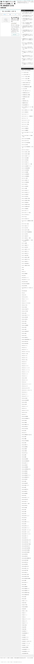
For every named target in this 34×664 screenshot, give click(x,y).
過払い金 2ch (24, 294)
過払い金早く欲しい (25, 452)
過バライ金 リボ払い (25, 126)
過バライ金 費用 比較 (25, 202)
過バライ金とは (24, 216)
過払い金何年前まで (25, 426)
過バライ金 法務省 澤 (25, 194)
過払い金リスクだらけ (25, 410)
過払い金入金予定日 (25, 428)
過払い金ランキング (25, 406)
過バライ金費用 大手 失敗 (26, 265)
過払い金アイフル (24, 345)
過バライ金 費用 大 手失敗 (26, 198)
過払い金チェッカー (25, 373)
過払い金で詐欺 (24, 377)
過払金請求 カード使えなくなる (26, 641)
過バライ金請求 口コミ (25, 253)
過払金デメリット (24, 614)
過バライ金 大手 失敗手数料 (26, 138)
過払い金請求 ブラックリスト (26, 533)
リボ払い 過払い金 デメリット (26, 90)
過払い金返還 (24, 584)
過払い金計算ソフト (25, 501)
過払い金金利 (24, 598)
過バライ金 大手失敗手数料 (26, 142)
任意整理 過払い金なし (25, 100)
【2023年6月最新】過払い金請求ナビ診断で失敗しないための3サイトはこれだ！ (27, 26)
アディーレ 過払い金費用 (25, 78)
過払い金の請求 (24, 404)
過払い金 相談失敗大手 (25, 331)
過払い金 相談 (24, 329)
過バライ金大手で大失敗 (25, 229)
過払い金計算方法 (24, 505)
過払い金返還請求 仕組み (25, 592)
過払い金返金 (24, 596)
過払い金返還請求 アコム (25, 588)
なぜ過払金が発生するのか (26, 84)
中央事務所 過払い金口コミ (26, 92)
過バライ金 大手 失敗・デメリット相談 (27, 133)
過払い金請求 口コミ (25, 537)
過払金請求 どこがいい (25, 645)
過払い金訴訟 (24, 509)
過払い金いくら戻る (25, 353)
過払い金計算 (24, 495)
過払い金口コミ (24, 432)
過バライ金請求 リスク (25, 251)
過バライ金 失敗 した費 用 (26, 151)
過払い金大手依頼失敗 (25, 440)
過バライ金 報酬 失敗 (25, 128)
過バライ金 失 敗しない (25, 149)
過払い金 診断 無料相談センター (26, 339)
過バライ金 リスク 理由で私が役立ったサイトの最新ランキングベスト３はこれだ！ (27, 43)
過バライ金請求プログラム (26, 259)
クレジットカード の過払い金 (26, 80)
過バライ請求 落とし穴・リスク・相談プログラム (27, 107)
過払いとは (24, 271)
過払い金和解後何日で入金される (27, 434)
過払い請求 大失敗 (25, 281)
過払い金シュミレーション (26, 369)
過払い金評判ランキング (25, 515)
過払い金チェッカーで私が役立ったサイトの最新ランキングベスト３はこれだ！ (27, 63)
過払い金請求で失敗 (25, 570)
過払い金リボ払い (24, 412)
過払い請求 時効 (24, 285)
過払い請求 (24, 275)
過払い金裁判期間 (24, 493)
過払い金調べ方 (24, 517)
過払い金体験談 (24, 422)
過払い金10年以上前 (25, 341)
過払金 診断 (24, 608)
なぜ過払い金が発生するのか (26, 82)
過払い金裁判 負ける (25, 489)
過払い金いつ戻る (24, 359)
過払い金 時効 (24, 323)
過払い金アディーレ (25, 349)
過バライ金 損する (25, 184)
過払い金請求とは (24, 572)
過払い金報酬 (24, 438)
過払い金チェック (24, 375)
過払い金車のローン (25, 582)
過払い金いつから (24, 355)
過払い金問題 (24, 436)
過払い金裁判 (24, 487)
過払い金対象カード (25, 444)
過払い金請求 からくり (25, 525)
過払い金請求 (24, 523)
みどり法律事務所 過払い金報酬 (26, 86)
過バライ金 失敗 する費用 (26, 153)
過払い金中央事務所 (25, 416)
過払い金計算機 (24, 507)
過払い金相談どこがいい (25, 485)
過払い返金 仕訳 (24, 290)
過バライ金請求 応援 (25, 255)
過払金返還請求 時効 (25, 653)
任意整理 (23, 98)
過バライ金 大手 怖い (25, 140)
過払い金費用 (24, 580)
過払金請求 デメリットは (26, 643)
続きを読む (16, 34)
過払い (23, 269)
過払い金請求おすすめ (25, 566)
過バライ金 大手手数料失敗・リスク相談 (27, 147)
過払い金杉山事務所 (13, 23)
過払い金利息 (24, 430)
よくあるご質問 (24, 88)
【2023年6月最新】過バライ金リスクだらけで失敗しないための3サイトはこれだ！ (27, 35)
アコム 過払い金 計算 (25, 72)
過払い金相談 (24, 481)
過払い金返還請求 (24, 586)
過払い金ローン (24, 414)
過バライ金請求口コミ (25, 261)
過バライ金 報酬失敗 (25, 130)
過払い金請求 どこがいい (26, 531)
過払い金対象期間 (24, 446)
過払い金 (23, 292)
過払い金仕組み (24, 420)
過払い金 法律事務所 (25, 325)
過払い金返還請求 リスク (25, 590)
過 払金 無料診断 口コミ (25, 104)
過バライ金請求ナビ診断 (25, 257)
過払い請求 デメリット (25, 277)
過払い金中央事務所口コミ (26, 418)
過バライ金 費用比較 (25, 208)
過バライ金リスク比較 (25, 223)
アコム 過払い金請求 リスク (26, 74)
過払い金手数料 (24, 450)
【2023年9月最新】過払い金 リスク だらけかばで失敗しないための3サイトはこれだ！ (27, 19)
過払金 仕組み (24, 602)
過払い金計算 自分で (25, 499)
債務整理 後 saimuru (25, 102)
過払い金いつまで (24, 357)
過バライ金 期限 (24, 188)
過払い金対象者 (24, 448)
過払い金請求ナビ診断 (25, 574)
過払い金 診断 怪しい (25, 337)
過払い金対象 (24, 442)
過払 (23, 267)
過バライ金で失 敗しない (25, 214)
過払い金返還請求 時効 (25, 594)
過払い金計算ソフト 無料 (25, 503)
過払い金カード (24, 363)
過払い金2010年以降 (25, 343)
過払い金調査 (24, 519)
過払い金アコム (24, 347)
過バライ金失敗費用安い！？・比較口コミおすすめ (27, 240)
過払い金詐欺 (24, 513)
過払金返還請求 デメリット (26, 649)
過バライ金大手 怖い (25, 227)
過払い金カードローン (25, 365)
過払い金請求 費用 (25, 564)
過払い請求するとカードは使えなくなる (27, 288)
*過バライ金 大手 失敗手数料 (26, 70)
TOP (13, 657)
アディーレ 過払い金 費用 (26, 76)
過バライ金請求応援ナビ (25, 263)
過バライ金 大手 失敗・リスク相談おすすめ (27, 136)
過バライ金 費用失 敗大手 (26, 206)
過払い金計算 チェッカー (25, 497)
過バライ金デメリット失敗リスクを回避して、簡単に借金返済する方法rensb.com (7, 4)
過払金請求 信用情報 (25, 647)
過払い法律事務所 (24, 273)
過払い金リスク (24, 408)
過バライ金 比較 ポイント (26, 192)
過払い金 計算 (24, 335)
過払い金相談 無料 (25, 483)
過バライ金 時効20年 (25, 186)
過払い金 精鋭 (24, 333)
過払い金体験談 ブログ (25, 424)
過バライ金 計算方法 (25, 196)
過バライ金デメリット (25, 210)
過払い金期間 (24, 454)
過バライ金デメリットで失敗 (26, 212)
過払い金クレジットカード (26, 367)
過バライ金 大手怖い (25, 144)
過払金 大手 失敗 (24, 604)
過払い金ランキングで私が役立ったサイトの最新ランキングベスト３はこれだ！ (27, 52)
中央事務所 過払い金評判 (25, 96)
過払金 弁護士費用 (25, 606)
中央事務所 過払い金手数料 (26, 94)
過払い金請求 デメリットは (26, 529)
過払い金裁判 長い (25, 491)
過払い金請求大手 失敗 (25, 576)
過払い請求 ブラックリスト (26, 279)
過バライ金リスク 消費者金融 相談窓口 (27, 221)
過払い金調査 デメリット (25, 521)
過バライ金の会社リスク (25, 218)
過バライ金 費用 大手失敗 (26, 200)
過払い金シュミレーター (25, 371)
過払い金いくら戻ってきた (26, 351)
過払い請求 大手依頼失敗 (25, 283)
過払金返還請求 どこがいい (26, 651)
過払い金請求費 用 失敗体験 (26, 578)
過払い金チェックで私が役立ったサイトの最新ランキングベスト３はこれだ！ (27, 59)
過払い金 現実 (24, 327)
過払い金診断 (24, 511)
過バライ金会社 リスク (25, 225)
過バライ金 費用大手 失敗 (26, 204)
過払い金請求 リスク (25, 535)
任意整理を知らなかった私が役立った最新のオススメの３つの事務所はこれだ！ (27, 39)
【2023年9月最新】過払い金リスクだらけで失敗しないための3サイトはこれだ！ (27, 31)
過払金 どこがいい (25, 600)
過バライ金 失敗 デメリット (26, 155)
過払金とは (24, 616)
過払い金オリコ (24, 361)
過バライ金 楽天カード (25, 190)
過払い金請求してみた (25, 568)
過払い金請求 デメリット (25, 527)
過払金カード (24, 612)
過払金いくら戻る (24, 610)
